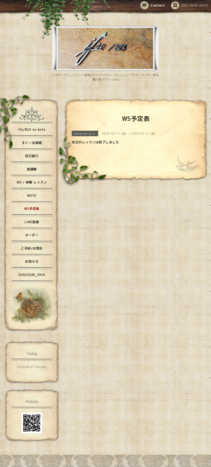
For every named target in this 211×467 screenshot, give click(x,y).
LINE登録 (32, 222)
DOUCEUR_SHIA (32, 274)
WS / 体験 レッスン (32, 182)
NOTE (31, 195)
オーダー (32, 235)
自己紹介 (32, 156)
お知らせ (32, 261)
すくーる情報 (32, 143)
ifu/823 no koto (32, 129)
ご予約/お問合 (32, 248)
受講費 (32, 169)
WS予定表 (31, 208)
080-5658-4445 (189, 5)
